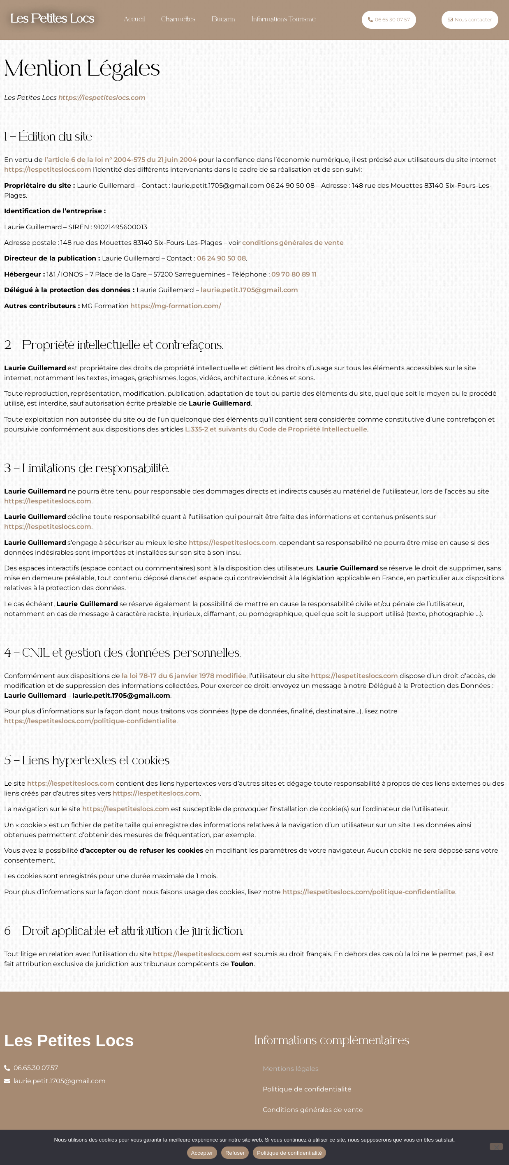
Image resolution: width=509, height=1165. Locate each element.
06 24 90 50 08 (221, 258)
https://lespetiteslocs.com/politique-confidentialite (90, 721)
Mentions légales (291, 1069)
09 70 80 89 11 (294, 274)
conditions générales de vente (293, 243)
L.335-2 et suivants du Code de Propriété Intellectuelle (276, 429)
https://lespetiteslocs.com (102, 98)
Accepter (202, 1153)
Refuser (235, 1153)
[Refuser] (496, 1146)
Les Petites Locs (52, 19)
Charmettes (178, 19)
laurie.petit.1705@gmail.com (249, 290)
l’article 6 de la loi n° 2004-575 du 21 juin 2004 (120, 160)
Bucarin (223, 19)
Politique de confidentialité (307, 1089)
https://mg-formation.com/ (175, 306)
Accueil (134, 19)
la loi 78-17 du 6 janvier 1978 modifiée (184, 676)
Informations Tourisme (284, 19)
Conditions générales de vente (313, 1110)
